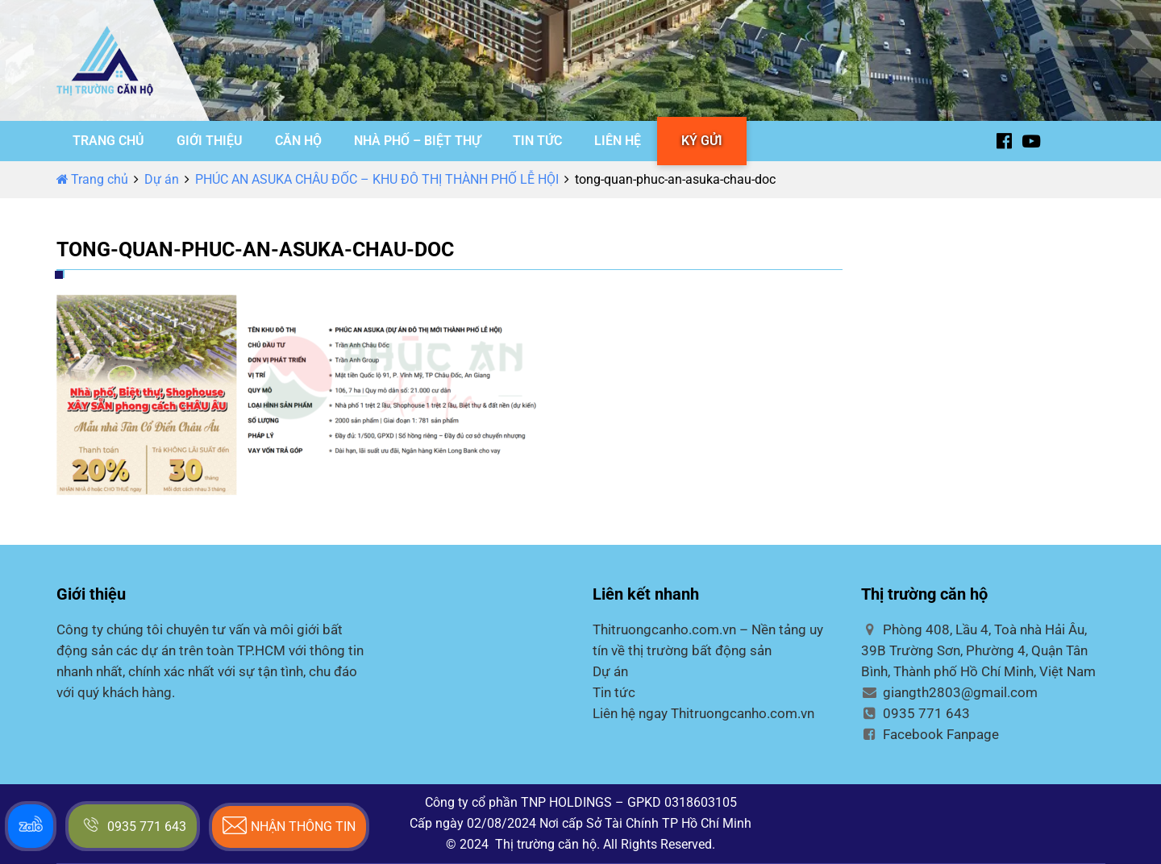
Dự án (161, 179)
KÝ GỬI (701, 140)
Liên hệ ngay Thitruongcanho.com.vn (703, 713)
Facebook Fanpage (930, 734)
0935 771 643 (915, 713)
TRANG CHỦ (108, 140)
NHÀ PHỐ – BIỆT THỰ (417, 140)
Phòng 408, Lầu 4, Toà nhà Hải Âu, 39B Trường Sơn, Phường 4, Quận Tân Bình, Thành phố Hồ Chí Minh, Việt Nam (978, 650)
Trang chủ (92, 179)
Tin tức (614, 692)
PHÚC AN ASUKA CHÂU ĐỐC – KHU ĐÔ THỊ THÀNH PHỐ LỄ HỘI (377, 179)
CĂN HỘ (298, 140)
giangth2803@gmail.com (949, 692)
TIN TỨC (537, 140)
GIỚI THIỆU (210, 140)
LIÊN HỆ (617, 140)
